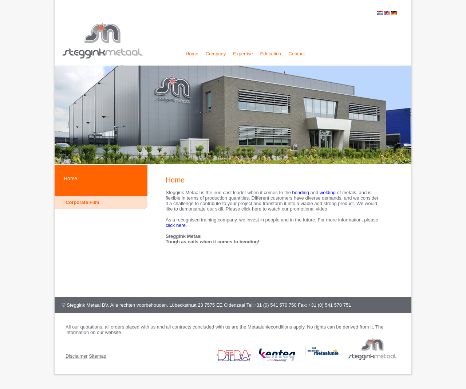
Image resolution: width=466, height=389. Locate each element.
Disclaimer (77, 356)
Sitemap (97, 356)
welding (328, 192)
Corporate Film (82, 202)
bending (301, 192)
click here (176, 225)
